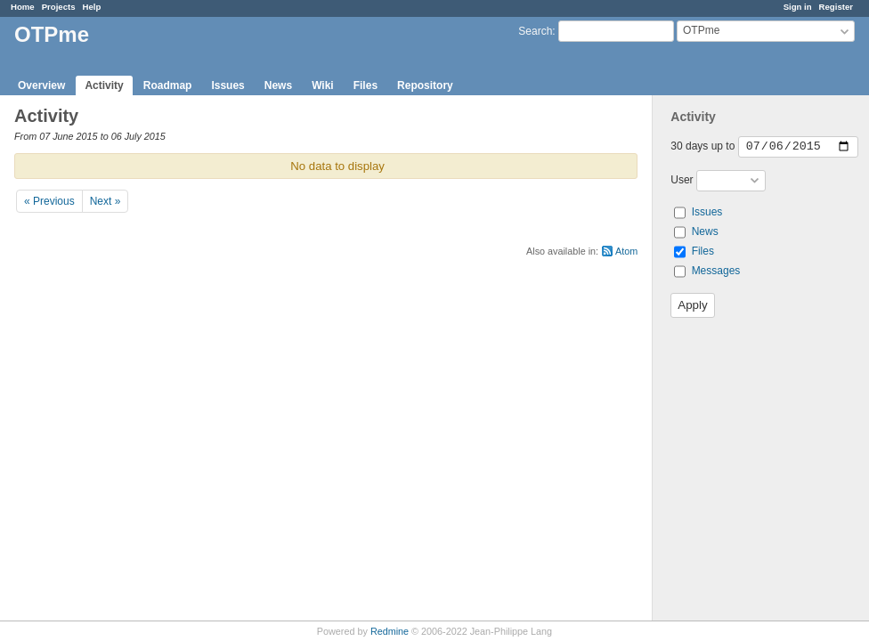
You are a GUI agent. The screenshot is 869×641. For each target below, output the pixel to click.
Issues (227, 85)
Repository (425, 85)
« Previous (49, 201)
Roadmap (167, 85)
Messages (716, 270)
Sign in (798, 7)
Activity (104, 85)
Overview (41, 85)
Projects (59, 7)
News (278, 85)
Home (23, 7)
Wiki (323, 85)
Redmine (389, 631)
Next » (105, 201)
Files (365, 85)
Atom (626, 251)
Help (92, 7)
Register (836, 7)
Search (535, 31)
